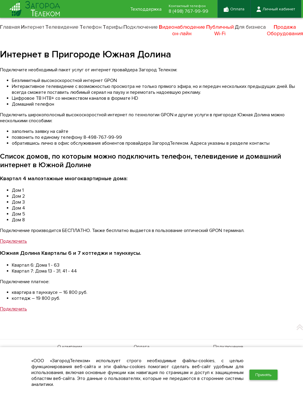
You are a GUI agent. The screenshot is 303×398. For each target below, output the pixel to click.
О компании (69, 347)
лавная (10, 27)
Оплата (141, 347)
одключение (140, 27)
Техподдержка (146, 9)
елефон (90, 27)
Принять (263, 374)
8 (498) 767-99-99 (188, 11)
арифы (113, 27)
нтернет (32, 27)
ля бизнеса (250, 27)
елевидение (61, 27)
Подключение (228, 347)
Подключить (13, 241)
